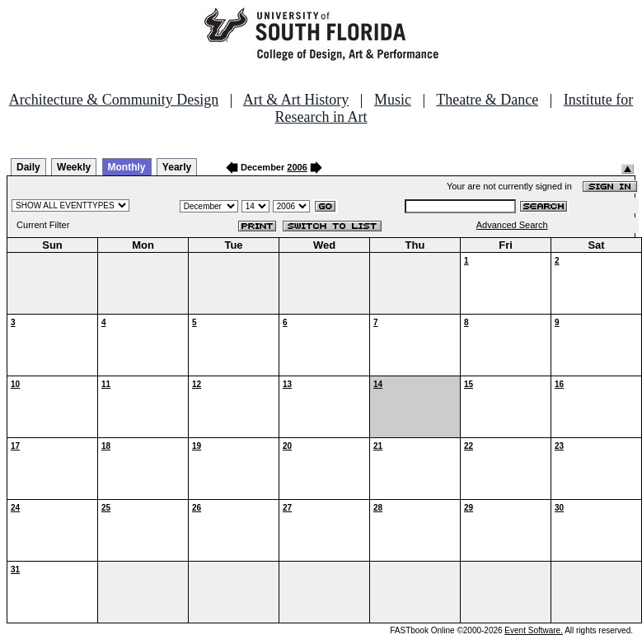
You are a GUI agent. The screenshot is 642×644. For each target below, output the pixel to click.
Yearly (176, 167)
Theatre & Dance (487, 99)
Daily (28, 167)
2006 (297, 167)
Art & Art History (296, 99)
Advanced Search (512, 225)
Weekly (74, 167)
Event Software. (533, 630)
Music (392, 99)
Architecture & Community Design (113, 99)
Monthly (127, 167)
